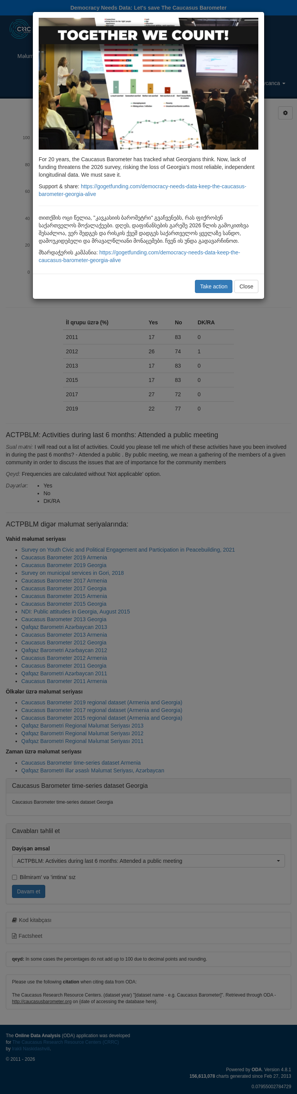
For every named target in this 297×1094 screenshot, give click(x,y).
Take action (213, 286)
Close (246, 286)
